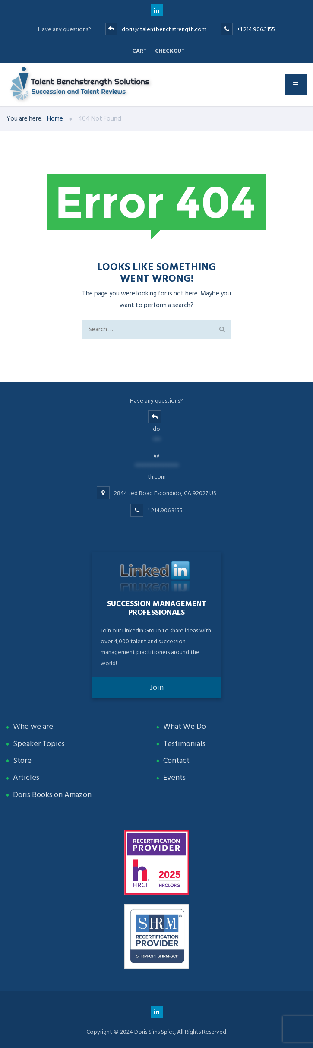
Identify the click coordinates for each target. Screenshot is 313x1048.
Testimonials (184, 743)
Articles (26, 777)
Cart (139, 51)
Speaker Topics (39, 743)
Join (157, 687)
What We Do (184, 726)
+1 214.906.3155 (256, 29)
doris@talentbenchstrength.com (164, 29)
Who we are (33, 726)
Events (174, 777)
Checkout (170, 51)
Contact (176, 760)
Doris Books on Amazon (52, 794)
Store (22, 760)
